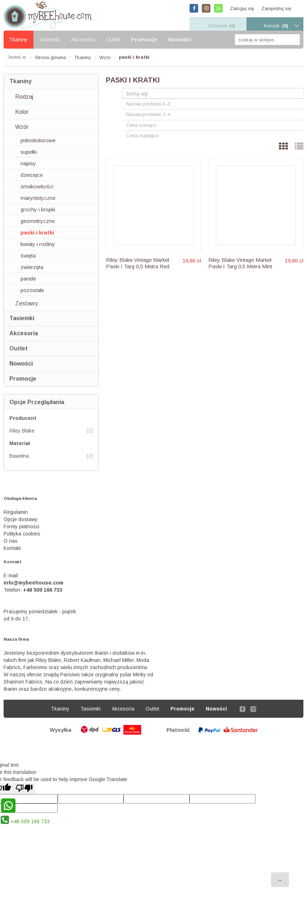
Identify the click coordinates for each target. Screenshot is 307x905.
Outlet (18, 348)
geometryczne (38, 221)
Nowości (21, 363)
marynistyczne (38, 198)
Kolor (21, 112)
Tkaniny (20, 81)
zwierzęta (32, 267)
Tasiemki (21, 318)
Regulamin (16, 512)
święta (28, 255)
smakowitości (37, 186)
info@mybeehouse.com (33, 583)
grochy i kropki (38, 209)
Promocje (22, 379)
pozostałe (32, 290)
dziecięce (32, 175)
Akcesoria (23, 333)
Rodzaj (24, 97)
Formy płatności (21, 526)
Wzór (21, 127)
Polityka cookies (22, 534)
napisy (28, 163)
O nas (11, 541)
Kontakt (12, 548)
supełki (29, 152)
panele (28, 278)
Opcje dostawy (20, 519)
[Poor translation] (24, 788)
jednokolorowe (38, 140)
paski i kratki (37, 232)
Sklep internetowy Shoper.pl (153, 747)
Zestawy (26, 303)
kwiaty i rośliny (38, 244)
